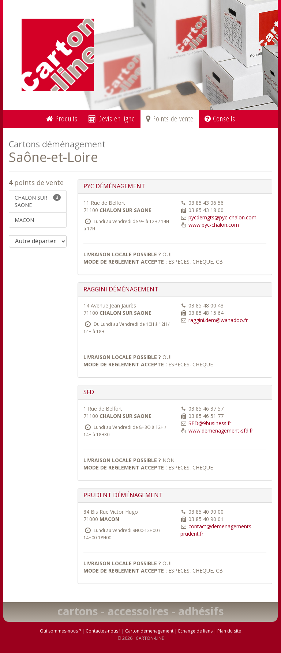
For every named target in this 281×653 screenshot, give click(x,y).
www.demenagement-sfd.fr (220, 430)
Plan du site (229, 631)
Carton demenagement (149, 631)
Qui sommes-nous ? (60, 631)
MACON (24, 219)
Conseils (220, 119)
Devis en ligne (112, 119)
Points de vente (170, 119)
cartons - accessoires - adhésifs (140, 611)
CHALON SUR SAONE (38, 201)
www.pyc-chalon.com (213, 224)
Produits (62, 119)
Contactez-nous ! (103, 631)
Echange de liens (195, 631)
